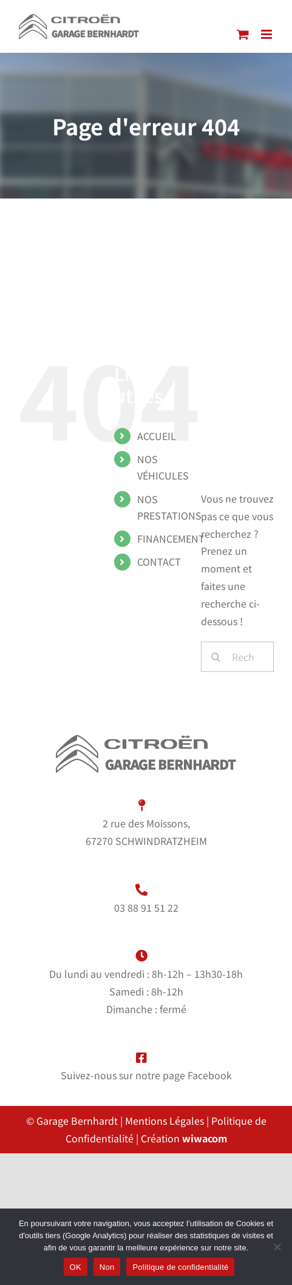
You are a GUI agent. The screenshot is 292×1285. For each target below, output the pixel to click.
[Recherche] (216, 657)
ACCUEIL (156, 436)
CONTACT (159, 561)
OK (75, 1267)
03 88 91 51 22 (146, 907)
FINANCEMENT (171, 538)
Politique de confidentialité (180, 1267)
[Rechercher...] (237, 657)
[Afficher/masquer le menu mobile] (267, 34)
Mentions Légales (164, 1120)
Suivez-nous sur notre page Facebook (146, 1075)
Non (107, 1267)
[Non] (277, 1247)
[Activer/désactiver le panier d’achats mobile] (243, 34)
